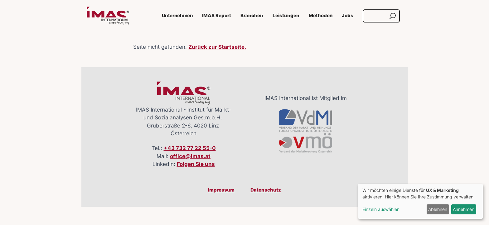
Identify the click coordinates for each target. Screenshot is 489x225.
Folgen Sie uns (196, 164)
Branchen (251, 15)
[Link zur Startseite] (108, 16)
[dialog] (420, 201)
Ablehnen (437, 209)
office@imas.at (190, 156)
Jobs (347, 15)
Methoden (321, 15)
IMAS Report (216, 15)
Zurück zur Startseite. (217, 47)
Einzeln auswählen (380, 209)
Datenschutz (265, 190)
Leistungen (286, 15)
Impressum (221, 190)
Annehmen (463, 209)
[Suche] (375, 16)
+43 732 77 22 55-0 (190, 148)
